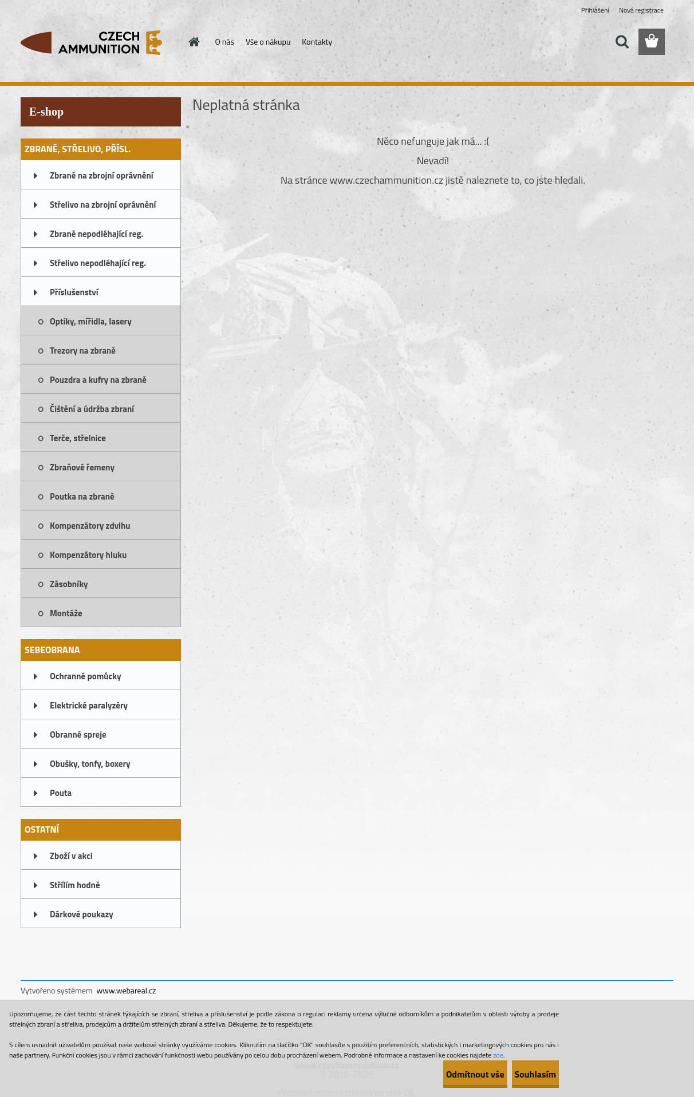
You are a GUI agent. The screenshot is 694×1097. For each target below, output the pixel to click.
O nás (224, 41)
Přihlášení (595, 10)
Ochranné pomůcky (85, 676)
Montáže (66, 613)
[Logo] (99, 42)
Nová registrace (641, 10)
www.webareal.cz (126, 990)
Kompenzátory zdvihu (90, 525)
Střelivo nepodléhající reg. (98, 263)
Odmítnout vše (441, 1074)
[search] (622, 42)
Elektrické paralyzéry (89, 705)
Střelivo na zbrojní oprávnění (103, 204)
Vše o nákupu (268, 41)
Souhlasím (524, 1074)
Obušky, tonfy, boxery (90, 763)
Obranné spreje (78, 734)
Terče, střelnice (78, 438)
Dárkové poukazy (81, 914)
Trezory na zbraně (83, 350)
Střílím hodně (75, 885)
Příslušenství (74, 292)
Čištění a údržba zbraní (92, 408)
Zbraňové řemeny (82, 467)
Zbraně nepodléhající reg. (96, 233)
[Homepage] (193, 42)
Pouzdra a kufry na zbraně (98, 379)
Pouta (61, 792)
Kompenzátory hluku (88, 554)
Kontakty (317, 41)
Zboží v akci (71, 855)
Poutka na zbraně (82, 496)
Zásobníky (69, 584)
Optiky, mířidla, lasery (91, 321)
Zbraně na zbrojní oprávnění (101, 175)
